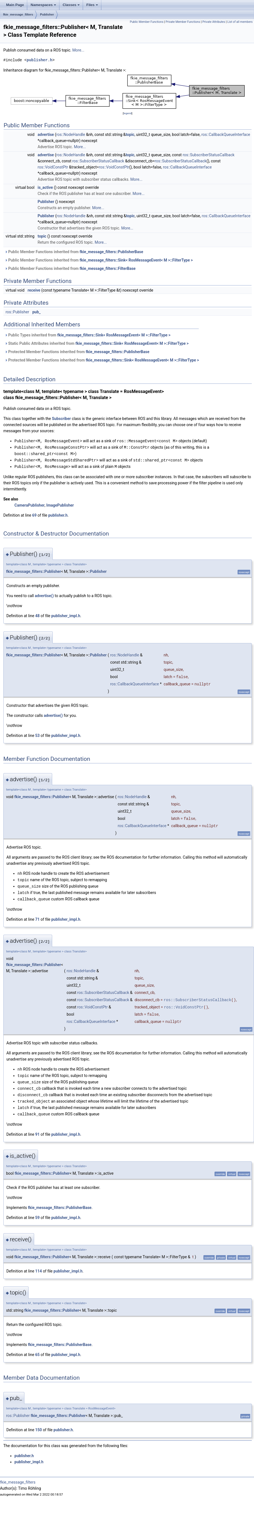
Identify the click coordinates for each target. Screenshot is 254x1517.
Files (92, 5)
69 (34, 514)
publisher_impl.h (65, 614)
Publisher (47, 14)
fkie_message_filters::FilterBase (108, 268)
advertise (46, 134)
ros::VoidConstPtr (53, 167)
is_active (45, 187)
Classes (71, 5)
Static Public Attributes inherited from (96, 343)
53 (37, 734)
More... (78, 50)
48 (37, 614)
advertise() (44, 594)
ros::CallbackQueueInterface (225, 134)
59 (37, 1212)
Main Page (15, 5)
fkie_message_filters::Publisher (33, 570)
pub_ (36, 312)
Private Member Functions (183, 22)
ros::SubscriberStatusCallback (209, 155)
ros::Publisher (17, 312)
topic (130, 134)
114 (38, 1266)
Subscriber (61, 418)
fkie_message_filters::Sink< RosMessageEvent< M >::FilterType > (136, 260)
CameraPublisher (29, 504)
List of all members (240, 22)
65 (37, 1349)
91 (37, 1129)
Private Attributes (213, 22)
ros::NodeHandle (70, 134)
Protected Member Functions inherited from (77, 352)
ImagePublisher (60, 504)
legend (128, 113)
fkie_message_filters (18, 14)
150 (38, 1425)
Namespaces (43, 5)
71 (37, 916)
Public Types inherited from (87, 335)
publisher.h (39, 60)
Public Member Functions (147, 22)
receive (34, 290)
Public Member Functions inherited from (74, 252)
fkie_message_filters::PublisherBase (111, 252)
